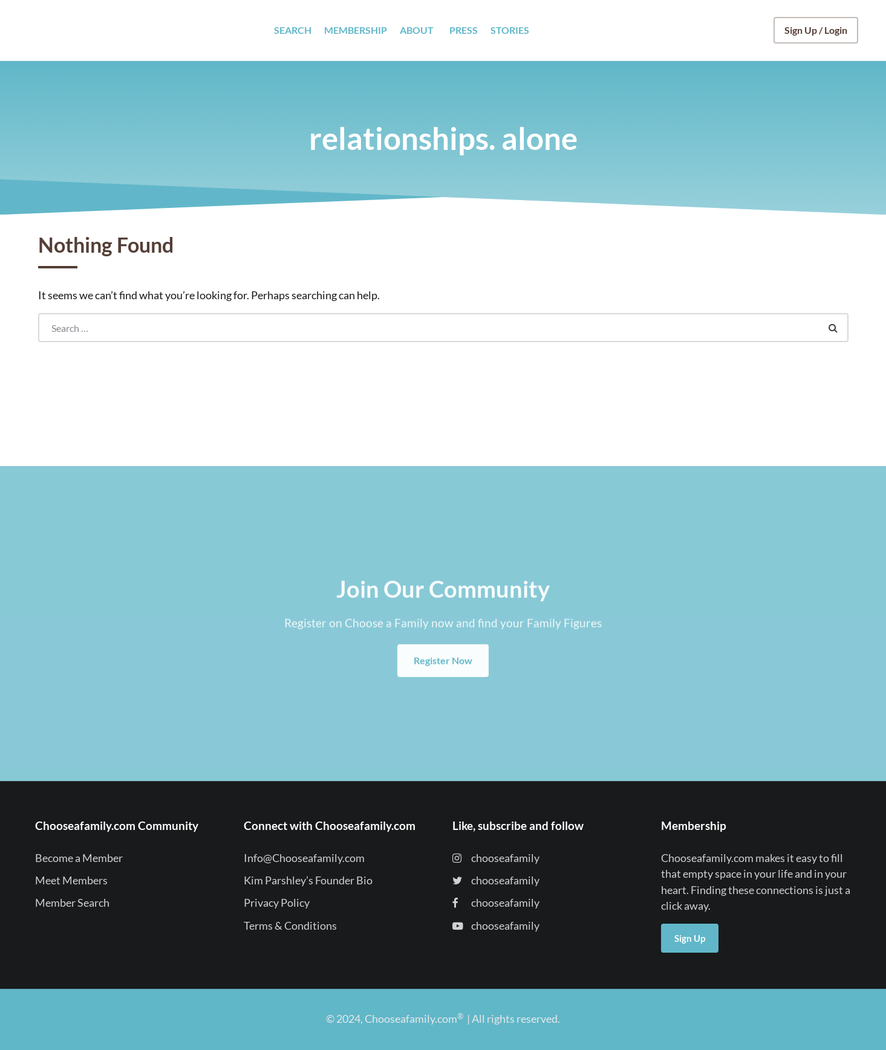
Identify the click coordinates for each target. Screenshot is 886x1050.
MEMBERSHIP (355, 30)
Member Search (72, 902)
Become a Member (79, 858)
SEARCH (292, 30)
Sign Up (689, 938)
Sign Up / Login (815, 30)
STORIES (509, 30)
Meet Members (71, 880)
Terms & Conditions (290, 925)
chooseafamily (495, 858)
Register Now (443, 673)
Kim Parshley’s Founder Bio (308, 880)
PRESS (463, 30)
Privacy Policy (277, 902)
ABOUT (417, 30)
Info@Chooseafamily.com (304, 858)
